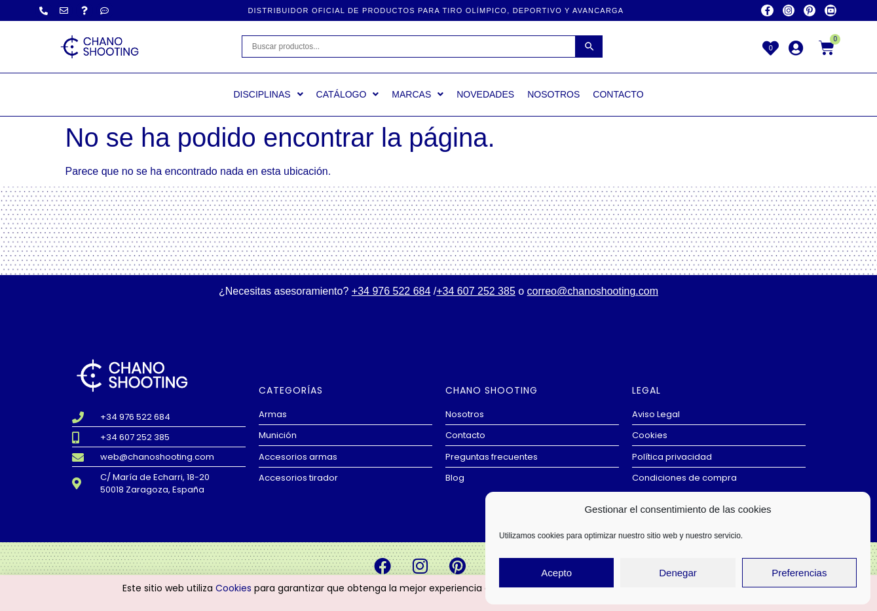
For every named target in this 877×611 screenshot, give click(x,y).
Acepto (556, 572)
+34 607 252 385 (475, 291)
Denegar (678, 572)
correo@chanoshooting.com (592, 291)
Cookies (233, 590)
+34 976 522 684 (391, 291)
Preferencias (799, 572)
